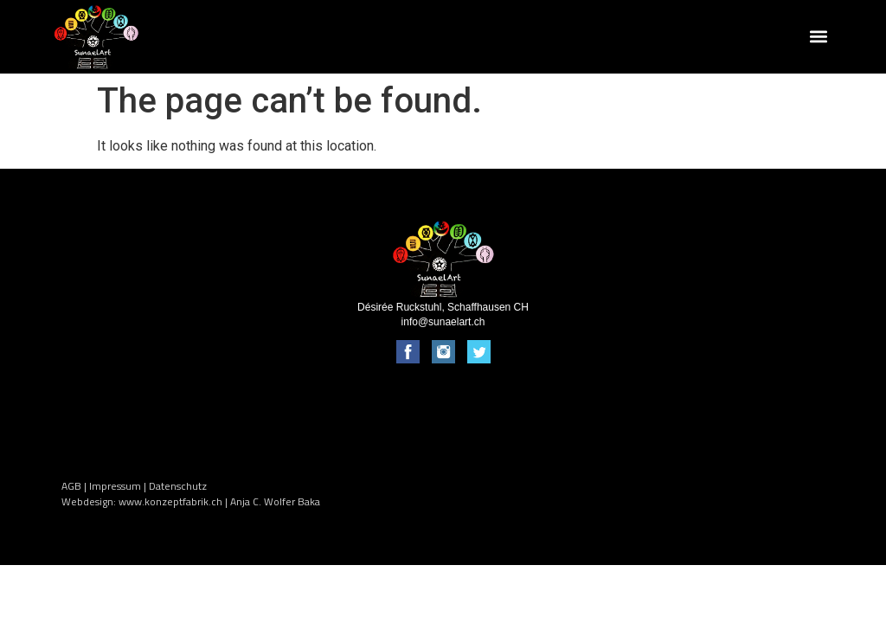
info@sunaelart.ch (443, 322)
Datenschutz (178, 486)
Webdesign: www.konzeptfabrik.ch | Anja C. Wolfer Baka (190, 501)
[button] (819, 36)
